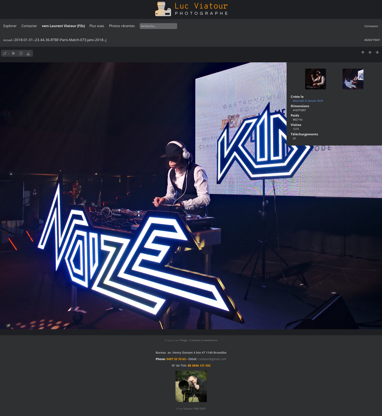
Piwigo (184, 340)
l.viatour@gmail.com (212, 359)
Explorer (10, 26)
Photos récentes (122, 26)
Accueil (7, 40)
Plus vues (96, 26)
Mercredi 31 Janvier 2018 (308, 101)
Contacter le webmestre (204, 340)
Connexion (371, 26)
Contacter (29, 26)
